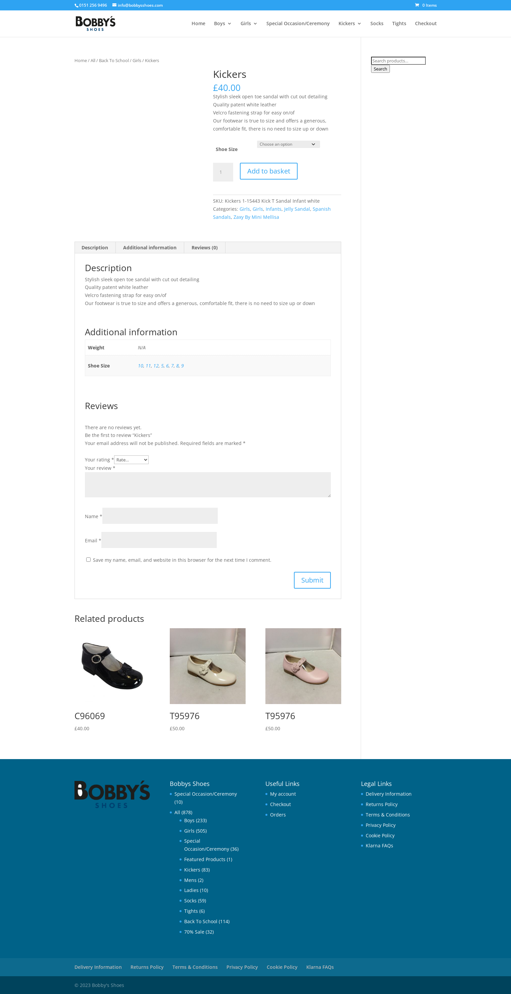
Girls (246, 24)
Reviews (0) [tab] (205, 247)
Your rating (99, 459)
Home (198, 24)
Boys (219, 24)
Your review (100, 468)
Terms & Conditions (388, 814)
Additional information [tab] (149, 247)
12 (156, 365)
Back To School (114, 60)
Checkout (426, 24)
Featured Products (204, 859)
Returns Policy (382, 804)
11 (148, 365)
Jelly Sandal (297, 209)
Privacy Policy (381, 825)
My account (283, 794)
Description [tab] (95, 247)
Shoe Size (227, 149)
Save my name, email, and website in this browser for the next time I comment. (182, 560)
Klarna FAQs (379, 845)
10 (140, 365)
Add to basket (268, 171)
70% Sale (194, 932)
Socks (377, 24)
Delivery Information (389, 794)
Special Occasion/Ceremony (298, 24)
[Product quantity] (223, 172)
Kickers (347, 24)
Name (93, 516)
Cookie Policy (380, 835)
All (93, 60)
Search (380, 69)
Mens (190, 880)
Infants (274, 209)
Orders (278, 814)
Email (93, 540)
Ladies (191, 890)
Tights (399, 24)
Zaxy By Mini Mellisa (256, 217)
